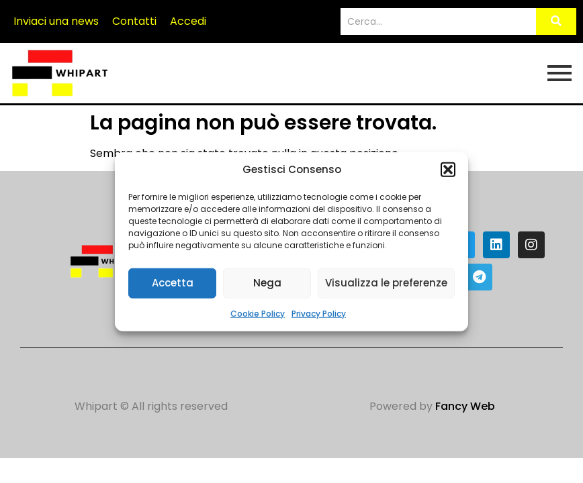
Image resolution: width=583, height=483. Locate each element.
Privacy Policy (319, 313)
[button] (448, 169)
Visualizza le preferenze (386, 283)
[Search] (438, 22)
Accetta (172, 283)
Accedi (188, 21)
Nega (267, 283)
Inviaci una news (56, 21)
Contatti (134, 21)
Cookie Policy (257, 313)
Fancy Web (465, 406)
